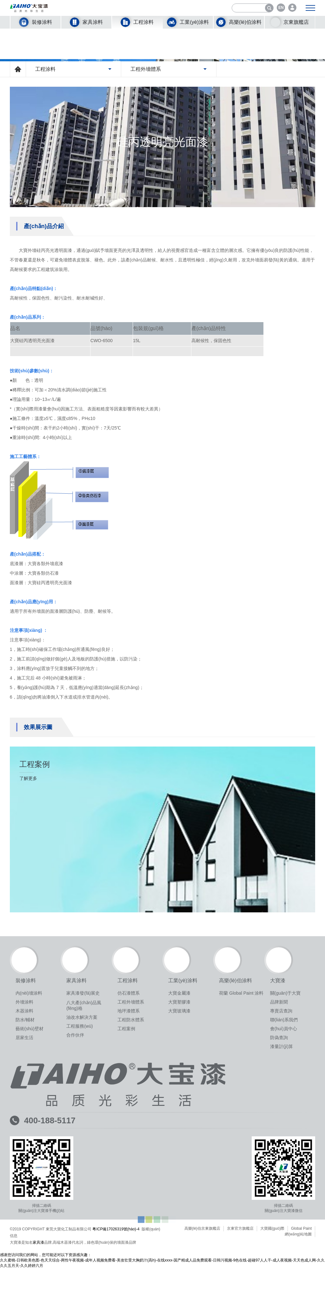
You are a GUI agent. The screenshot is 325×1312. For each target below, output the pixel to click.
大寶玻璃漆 (179, 1179)
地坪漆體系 (128, 1179)
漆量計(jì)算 (281, 1214)
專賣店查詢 (281, 1179)
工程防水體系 (130, 1188)
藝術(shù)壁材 (29, 1197)
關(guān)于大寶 (285, 1161)
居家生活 (24, 1205)
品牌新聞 (279, 1170)
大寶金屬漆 (179, 1161)
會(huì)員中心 (283, 1197)
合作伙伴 (75, 1203)
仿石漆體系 (128, 1161)
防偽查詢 (279, 1205)
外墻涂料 (24, 1170)
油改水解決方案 (81, 1185)
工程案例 (126, 1197)
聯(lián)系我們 (284, 1188)
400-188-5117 (50, 1289)
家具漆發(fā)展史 (83, 1161)
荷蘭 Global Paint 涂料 (241, 1161)
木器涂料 (24, 1179)
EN (281, 7)
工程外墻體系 (130, 1170)
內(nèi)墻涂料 (29, 1161)
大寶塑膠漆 (179, 1170)
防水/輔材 (25, 1188)
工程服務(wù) (79, 1194)
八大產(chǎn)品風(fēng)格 (83, 1173)
